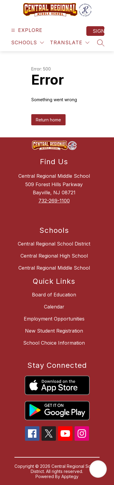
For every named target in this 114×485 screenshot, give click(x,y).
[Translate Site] (69, 42)
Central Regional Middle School (54, 268)
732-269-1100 (54, 201)
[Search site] (100, 42)
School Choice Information (54, 343)
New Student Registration (54, 331)
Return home (48, 119)
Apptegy (70, 476)
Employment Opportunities (54, 319)
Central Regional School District (54, 244)
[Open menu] (26, 30)
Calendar (54, 307)
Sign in (98, 31)
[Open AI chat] (98, 469)
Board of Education (54, 295)
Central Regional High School (54, 256)
